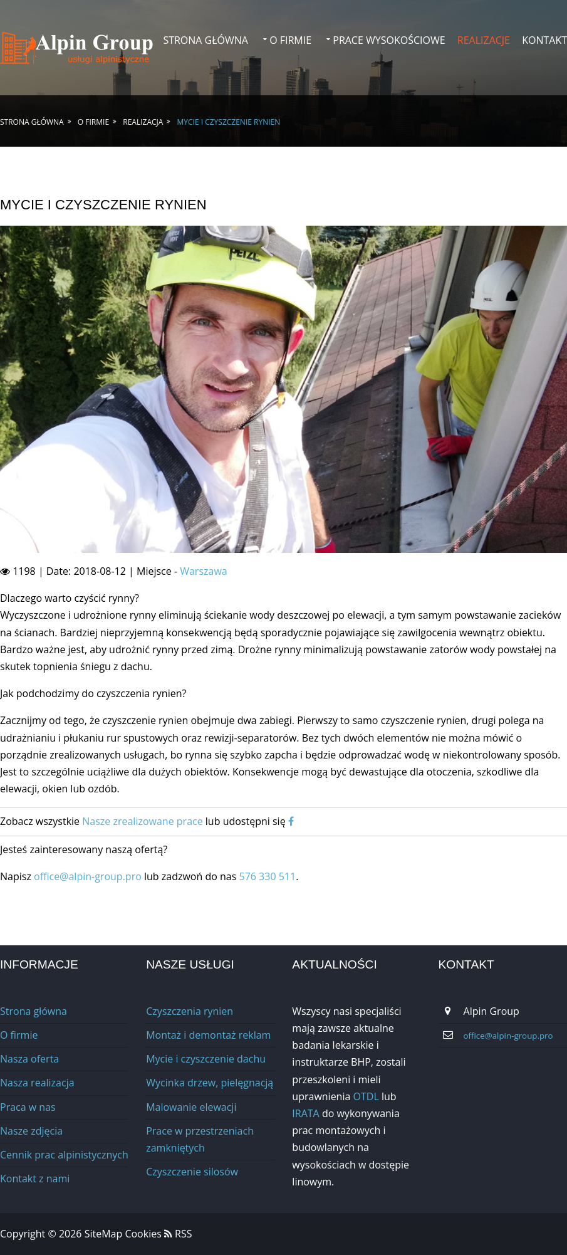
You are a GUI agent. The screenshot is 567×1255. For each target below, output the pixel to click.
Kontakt (544, 40)
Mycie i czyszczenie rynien (229, 122)
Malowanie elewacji (191, 1107)
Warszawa (203, 571)
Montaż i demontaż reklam (208, 1035)
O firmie (290, 40)
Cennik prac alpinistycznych (64, 1155)
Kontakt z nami (35, 1178)
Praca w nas (28, 1107)
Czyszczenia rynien (189, 1011)
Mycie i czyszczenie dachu (206, 1059)
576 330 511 (267, 876)
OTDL (366, 1096)
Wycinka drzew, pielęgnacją (209, 1083)
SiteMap (105, 1234)
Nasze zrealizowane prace (142, 821)
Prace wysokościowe (389, 40)
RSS (178, 1234)
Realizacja (143, 122)
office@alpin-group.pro (89, 876)
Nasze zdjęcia (31, 1131)
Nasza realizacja (37, 1083)
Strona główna (205, 40)
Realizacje (483, 40)
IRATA (305, 1113)
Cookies (143, 1234)
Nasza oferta (29, 1059)
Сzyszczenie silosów (192, 1172)
